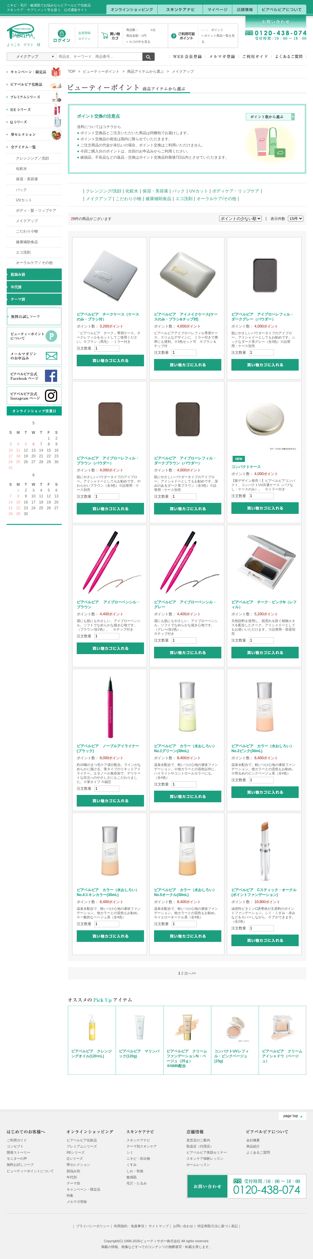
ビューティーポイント (101, 71)
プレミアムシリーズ (82, 1146)
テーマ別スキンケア (142, 1146)
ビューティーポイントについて (30, 1171)
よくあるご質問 (258, 1152)
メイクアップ (27, 221)
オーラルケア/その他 (216, 198)
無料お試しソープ (20, 1164)
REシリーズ (76, 1152)
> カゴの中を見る (138, 41)
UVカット (24, 200)
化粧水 (21, 169)
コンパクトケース (246, 467)
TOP (71, 71)
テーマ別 (73, 1183)
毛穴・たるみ (137, 1183)
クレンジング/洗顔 (103, 190)
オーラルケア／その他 (34, 263)
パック (21, 190)
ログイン (84, 38)
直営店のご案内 (198, 1140)
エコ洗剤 (23, 252)
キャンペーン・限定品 (83, 1189)
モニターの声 (17, 1158)
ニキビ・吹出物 (138, 1158)
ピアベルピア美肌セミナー (206, 1152)
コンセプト (15, 1146)
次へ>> (190, 973)
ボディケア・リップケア (235, 190)
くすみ (132, 1164)
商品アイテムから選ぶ (145, 71)
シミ (130, 1152)
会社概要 (253, 1140)
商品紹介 (253, 1146)
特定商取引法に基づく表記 (217, 1226)
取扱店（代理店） (199, 1146)
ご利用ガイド (17, 1140)
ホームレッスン (198, 1164)
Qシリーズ (75, 1158)
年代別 (72, 1177)
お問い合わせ (183, 1226)
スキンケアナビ (138, 1140)
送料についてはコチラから (99, 127)
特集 (70, 1195)
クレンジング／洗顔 (32, 158)
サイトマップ (159, 1226)
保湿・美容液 (27, 179)
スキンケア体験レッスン (204, 1158)
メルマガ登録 (77, 1201)
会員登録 (84, 33)
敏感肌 (132, 1177)
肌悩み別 (73, 1171)
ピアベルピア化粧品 (82, 1140)
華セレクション (78, 1164)
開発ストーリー (18, 1152)
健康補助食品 (27, 242)
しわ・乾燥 (135, 1171)
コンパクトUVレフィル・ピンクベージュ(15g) (231, 1056)
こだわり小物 (27, 231)
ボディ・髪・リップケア (36, 210)
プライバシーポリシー (93, 1226)
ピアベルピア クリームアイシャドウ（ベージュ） (282, 1056)
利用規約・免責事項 (129, 1226)
